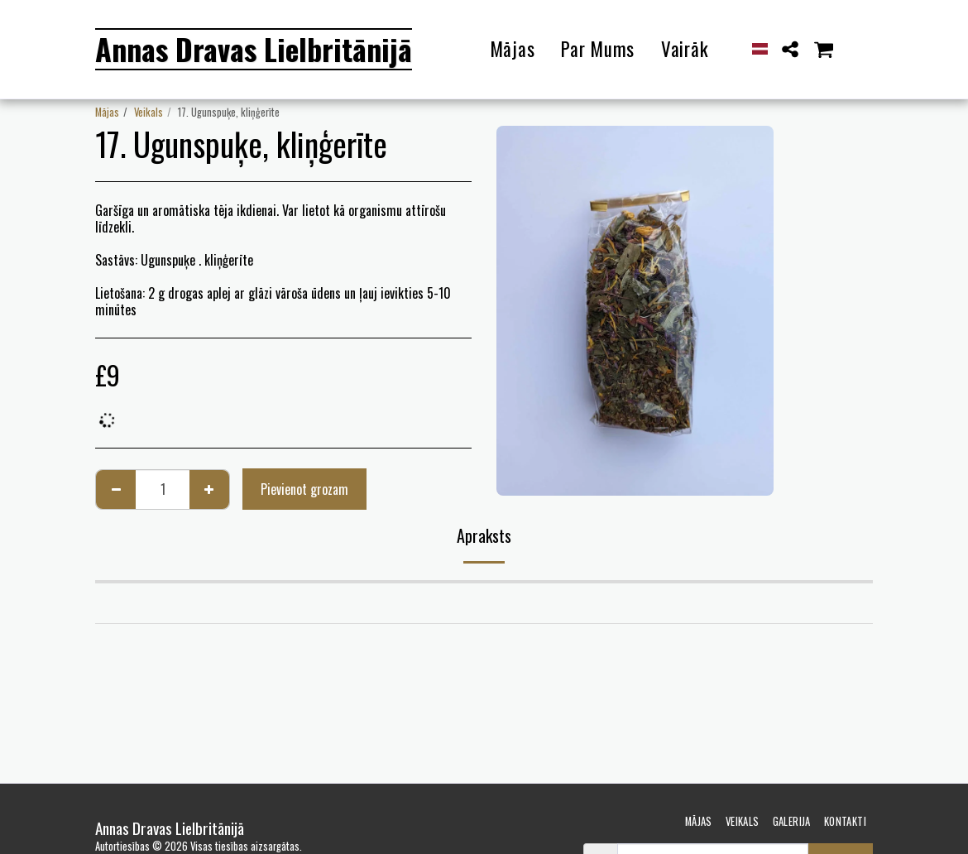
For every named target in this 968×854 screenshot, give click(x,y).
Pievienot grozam (304, 489)
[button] (790, 49)
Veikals (148, 112)
